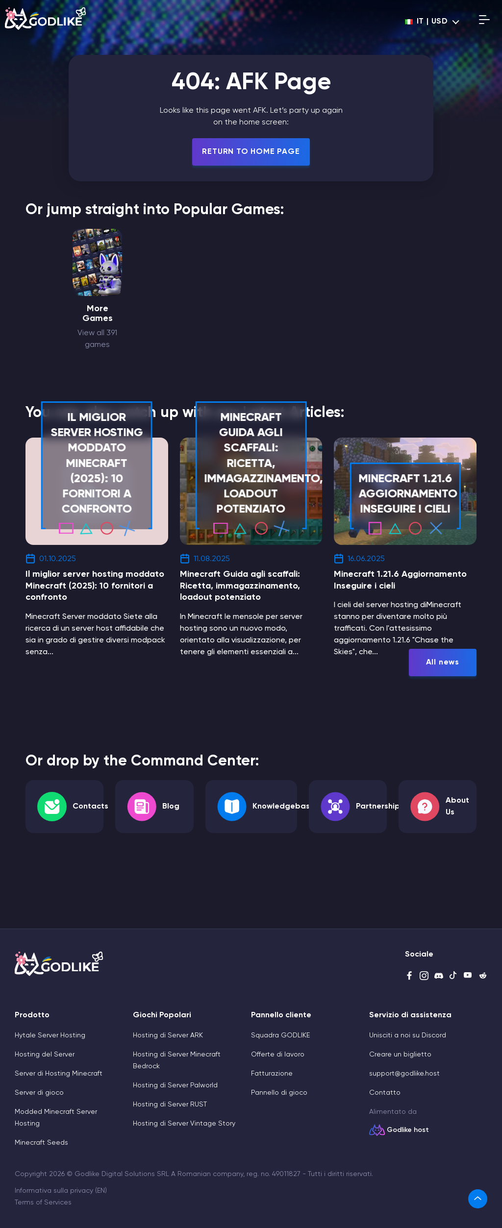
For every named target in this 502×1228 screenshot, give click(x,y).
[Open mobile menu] (484, 21)
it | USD (426, 21)
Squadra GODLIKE (280, 1035)
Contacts (90, 806)
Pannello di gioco (279, 1092)
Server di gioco (39, 1092)
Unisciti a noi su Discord (407, 1035)
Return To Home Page (251, 152)
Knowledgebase (283, 806)
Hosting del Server (45, 1054)
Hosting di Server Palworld (175, 1085)
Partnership (378, 806)
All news (442, 662)
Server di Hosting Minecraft (58, 1073)
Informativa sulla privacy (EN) (61, 1190)
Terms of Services (43, 1202)
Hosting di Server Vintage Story (184, 1123)
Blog (170, 806)
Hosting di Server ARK (168, 1035)
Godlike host (408, 1130)
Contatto (385, 1092)
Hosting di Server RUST (170, 1104)
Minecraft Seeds (41, 1142)
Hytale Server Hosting (50, 1035)
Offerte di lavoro (277, 1054)
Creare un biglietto (400, 1054)
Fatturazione (272, 1073)
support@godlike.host (404, 1073)
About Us (457, 806)
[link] (477, 1198)
